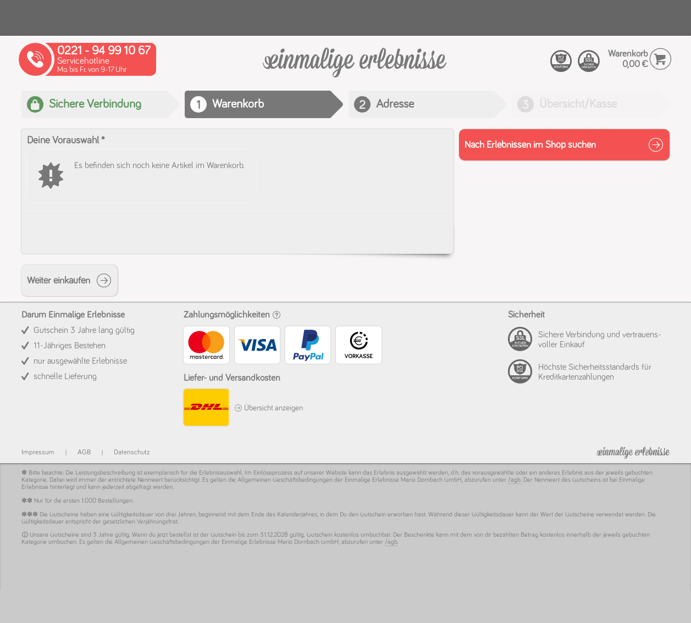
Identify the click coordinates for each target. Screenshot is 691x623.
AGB (84, 452)
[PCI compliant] (561, 61)
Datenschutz (132, 452)
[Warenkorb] (354, 68)
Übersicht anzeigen (268, 408)
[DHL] (206, 409)
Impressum (37, 452)
